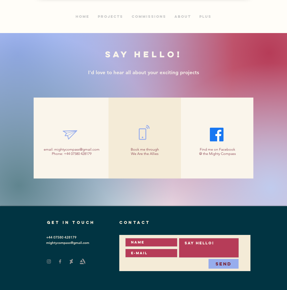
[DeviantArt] (71, 261)
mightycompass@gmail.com (77, 149)
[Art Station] (82, 261)
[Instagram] (49, 261)
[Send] (224, 264)
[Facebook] (60, 261)
